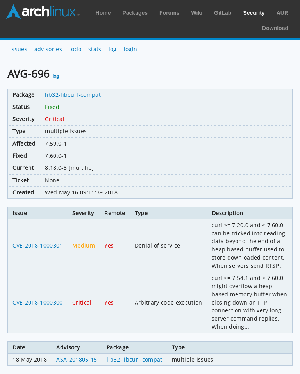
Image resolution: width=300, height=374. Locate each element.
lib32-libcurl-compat (72, 94)
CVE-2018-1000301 (37, 245)
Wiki (196, 13)
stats (95, 49)
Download (275, 28)
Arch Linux (43, 12)
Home (103, 13)
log (113, 49)
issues (18, 49)
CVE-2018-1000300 (37, 302)
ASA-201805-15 (76, 359)
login (131, 49)
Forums (169, 13)
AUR (282, 13)
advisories (48, 49)
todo (75, 49)
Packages (135, 13)
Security (253, 13)
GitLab (222, 13)
